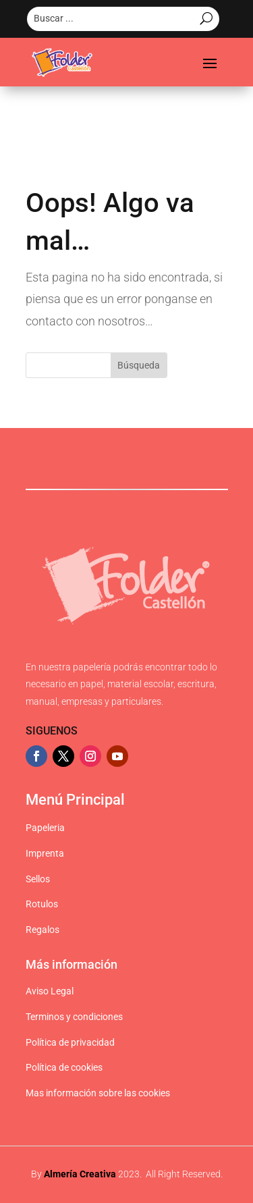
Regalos (42, 929)
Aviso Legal (50, 991)
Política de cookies (64, 1067)
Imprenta (45, 853)
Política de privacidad (70, 1042)
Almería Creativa (80, 1174)
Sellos (38, 879)
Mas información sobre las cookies (98, 1093)
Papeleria (45, 827)
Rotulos (42, 904)
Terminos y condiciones (74, 1016)
